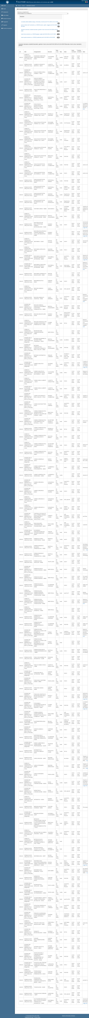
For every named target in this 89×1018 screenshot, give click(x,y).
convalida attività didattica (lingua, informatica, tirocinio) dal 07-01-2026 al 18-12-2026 (40, 22)
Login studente (84, 0)
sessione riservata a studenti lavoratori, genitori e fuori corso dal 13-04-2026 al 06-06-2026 (40, 30)
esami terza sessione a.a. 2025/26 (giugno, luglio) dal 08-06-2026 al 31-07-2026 (40, 34)
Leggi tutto (85, 227)
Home (19, 5)
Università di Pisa (30, 1015)
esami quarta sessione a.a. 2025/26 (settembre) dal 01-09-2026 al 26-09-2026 (40, 37)
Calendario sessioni (30, 5)
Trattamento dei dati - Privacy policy (32, 1017)
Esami (23, 5)
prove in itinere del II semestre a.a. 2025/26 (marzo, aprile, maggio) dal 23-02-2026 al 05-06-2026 (40, 25)
